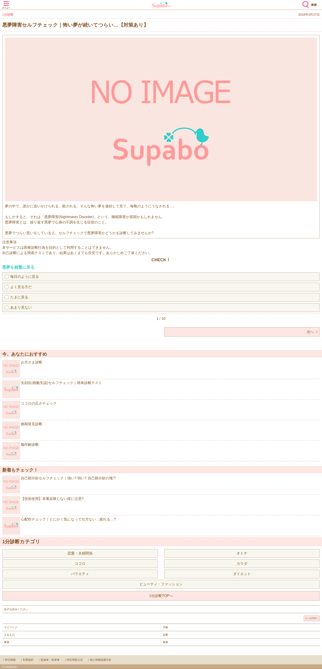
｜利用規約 (27, 659)
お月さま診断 (22, 369)
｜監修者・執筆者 (48, 659)
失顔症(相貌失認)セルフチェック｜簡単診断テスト (52, 389)
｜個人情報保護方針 (99, 659)
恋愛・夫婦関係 (80, 553)
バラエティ (80, 574)
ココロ (80, 563)
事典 (6, 642)
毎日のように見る (24, 276)
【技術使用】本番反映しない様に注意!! (43, 505)
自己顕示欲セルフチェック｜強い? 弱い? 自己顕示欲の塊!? (59, 484)
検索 (304, 2)
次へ (310, 332)
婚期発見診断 (22, 430)
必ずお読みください (16, 609)
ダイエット (242, 574)
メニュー (6, 2)
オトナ (242, 553)
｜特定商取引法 (73, 659)
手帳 (165, 627)
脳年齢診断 (20, 451)
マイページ (10, 627)
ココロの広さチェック (29, 410)
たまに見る (19, 297)
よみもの (9, 634)
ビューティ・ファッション (161, 584)
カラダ (242, 563)
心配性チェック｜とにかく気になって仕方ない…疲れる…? (59, 526)
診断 (165, 634)
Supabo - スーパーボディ (162, 5)
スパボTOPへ (311, 618)
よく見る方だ (21, 287)
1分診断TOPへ (161, 596)
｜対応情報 (9, 659)
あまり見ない (21, 307)
